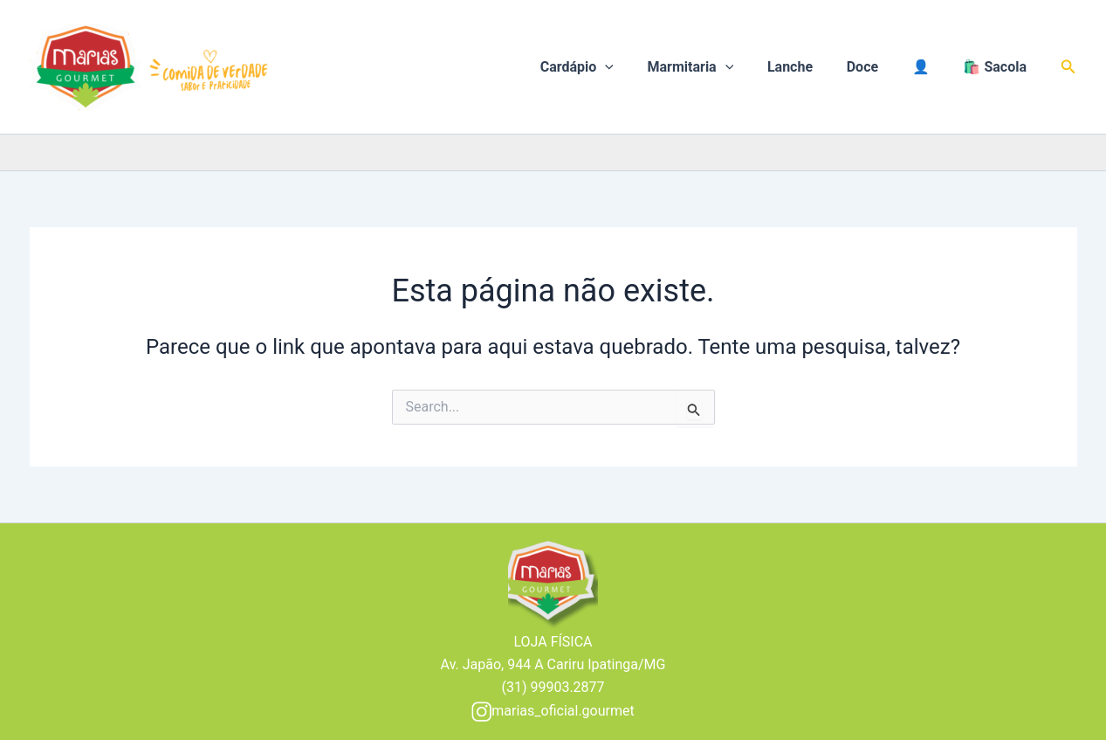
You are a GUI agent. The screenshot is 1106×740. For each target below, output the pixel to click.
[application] (637, 67)
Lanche (810, 67)
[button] (1068, 67)
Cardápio (608, 67)
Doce (876, 67)
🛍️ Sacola (998, 67)
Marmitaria (716, 67)
